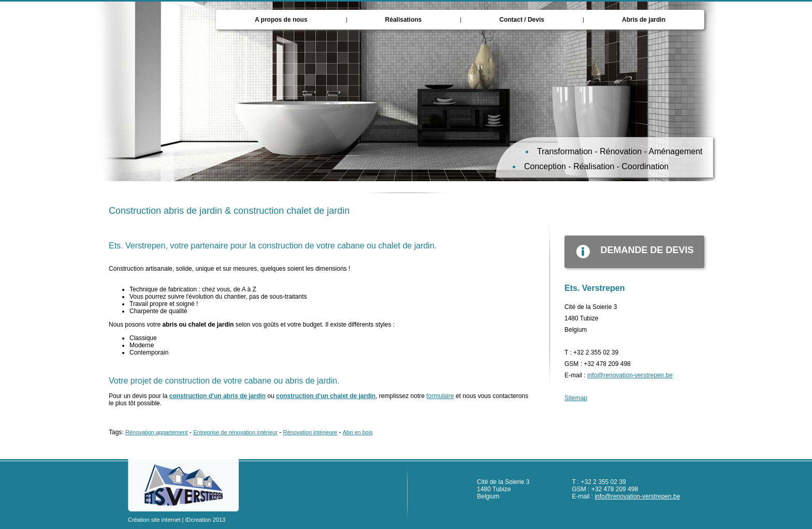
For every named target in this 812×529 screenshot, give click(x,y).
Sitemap (575, 398)
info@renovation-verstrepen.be (630, 375)
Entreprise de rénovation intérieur (235, 432)
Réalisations (403, 19)
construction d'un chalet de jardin (325, 396)
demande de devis (629, 251)
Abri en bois (358, 432)
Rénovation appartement (156, 432)
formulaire (440, 396)
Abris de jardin (643, 19)
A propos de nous (281, 19)
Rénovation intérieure (310, 432)
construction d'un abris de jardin (217, 396)
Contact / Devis (521, 19)
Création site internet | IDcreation (169, 520)
